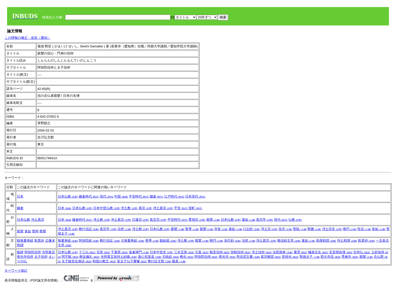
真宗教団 (271, 257)
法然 (124, 229)
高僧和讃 (326, 240)
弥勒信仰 (241, 252)
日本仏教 (68, 196)
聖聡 (300, 229)
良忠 (285, 229)
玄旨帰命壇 (341, 252)
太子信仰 (40, 257)
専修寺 (349, 257)
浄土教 (129, 208)
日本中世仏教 (106, 208)
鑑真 (179, 261)
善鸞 (42, 231)
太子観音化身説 (77, 261)
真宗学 (264, 219)
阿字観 (70, 257)
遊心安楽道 (149, 257)
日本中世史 (161, 252)
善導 (192, 229)
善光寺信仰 (25, 257)
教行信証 (89, 229)
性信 (364, 229)
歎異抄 (39, 240)
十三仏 (87, 252)
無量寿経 (68, 240)
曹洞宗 (196, 219)
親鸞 (213, 219)
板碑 (20, 252)
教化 (186, 257)
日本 (20, 196)
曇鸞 (177, 229)
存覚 (221, 229)
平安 (181, 208)
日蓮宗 (140, 219)
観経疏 (168, 240)
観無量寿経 (25, 240)
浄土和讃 (347, 240)
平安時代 (139, 196)
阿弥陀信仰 (32, 252)
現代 (106, 196)
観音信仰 (220, 252)
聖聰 (314, 229)
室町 (195, 208)
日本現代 (195, 196)
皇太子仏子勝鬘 (132, 261)
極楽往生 (318, 252)
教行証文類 (159, 261)
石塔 (103, 252)
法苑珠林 (283, 252)
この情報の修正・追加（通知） (28, 38)
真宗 (145, 208)
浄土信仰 (262, 252)
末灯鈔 (232, 240)
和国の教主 (104, 261)
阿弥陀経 (89, 240)
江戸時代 (174, 196)
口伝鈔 (251, 229)
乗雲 (300, 252)
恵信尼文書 (248, 257)
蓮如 (248, 219)
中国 (121, 196)
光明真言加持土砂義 (119, 257)
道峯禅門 (139, 252)
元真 (202, 252)
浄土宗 (269, 229)
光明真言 (48, 252)
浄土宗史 (332, 229)
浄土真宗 (163, 208)
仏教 (295, 219)
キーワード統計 (16, 270)
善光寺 (227, 257)
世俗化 (290, 257)
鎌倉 (156, 196)
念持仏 (361, 252)
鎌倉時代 (89, 196)
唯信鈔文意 (289, 240)
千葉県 (119, 252)
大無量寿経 (132, 240)
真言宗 (158, 219)
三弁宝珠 (184, 252)
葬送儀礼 (89, 257)
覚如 (27, 231)
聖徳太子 (310, 257)
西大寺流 (330, 257)
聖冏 (35, 231)
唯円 (350, 229)
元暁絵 (170, 257)
